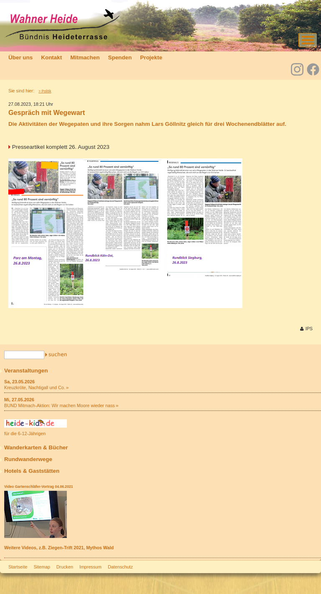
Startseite (17, 566)
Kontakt (51, 57)
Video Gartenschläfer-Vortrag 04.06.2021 (38, 486)
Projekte (151, 57)
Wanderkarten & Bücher (36, 447)
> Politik (44, 91)
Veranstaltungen (26, 370)
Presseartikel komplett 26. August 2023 (61, 147)
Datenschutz (120, 566)
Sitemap (41, 566)
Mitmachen (84, 57)
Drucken (64, 566)
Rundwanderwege (28, 459)
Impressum (90, 566)
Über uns (20, 57)
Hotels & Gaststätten (31, 471)
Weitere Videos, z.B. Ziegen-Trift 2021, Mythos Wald (59, 547)
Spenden (120, 57)
